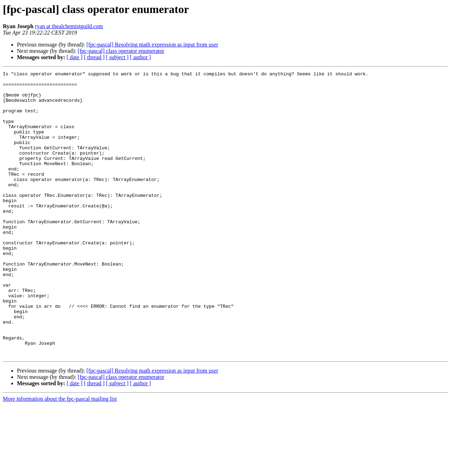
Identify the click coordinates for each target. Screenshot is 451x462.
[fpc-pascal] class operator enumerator (121, 51)
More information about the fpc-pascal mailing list (60, 456)
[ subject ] (117, 57)
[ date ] (74, 57)
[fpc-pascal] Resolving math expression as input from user (152, 45)
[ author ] (140, 57)
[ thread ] (94, 57)
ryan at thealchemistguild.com (69, 26)
